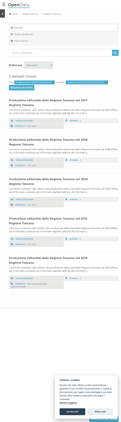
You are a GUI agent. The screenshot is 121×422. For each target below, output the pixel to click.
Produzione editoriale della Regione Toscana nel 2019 (48, 258)
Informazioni (19, 40)
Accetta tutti (72, 411)
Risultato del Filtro (22, 87)
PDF (34, 126)
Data (18, 4)
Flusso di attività (22, 34)
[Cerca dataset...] (60, 53)
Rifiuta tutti (100, 411)
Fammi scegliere (68, 402)
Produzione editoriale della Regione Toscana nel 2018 (48, 139)
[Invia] (115, 53)
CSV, (29, 126)
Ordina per (15, 65)
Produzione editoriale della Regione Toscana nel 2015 (48, 218)
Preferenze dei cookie (104, 419)
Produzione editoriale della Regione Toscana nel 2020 (48, 179)
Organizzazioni (31, 14)
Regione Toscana (52, 14)
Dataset (17, 27)
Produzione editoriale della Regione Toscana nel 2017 (48, 100)
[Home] (13, 14)
